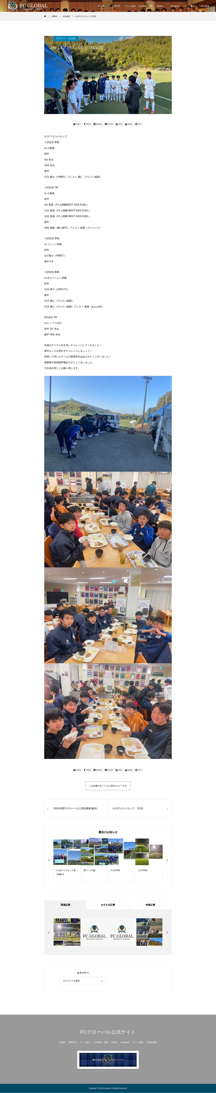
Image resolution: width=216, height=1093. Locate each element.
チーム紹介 (130, 6)
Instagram (174, 6)
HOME (101, 6)
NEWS (160, 6)
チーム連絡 (189, 6)
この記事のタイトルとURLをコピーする (108, 786)
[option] (67, 860)
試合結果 (71, 38)
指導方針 (116, 6)
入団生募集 (204, 6)
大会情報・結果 (145, 6)
